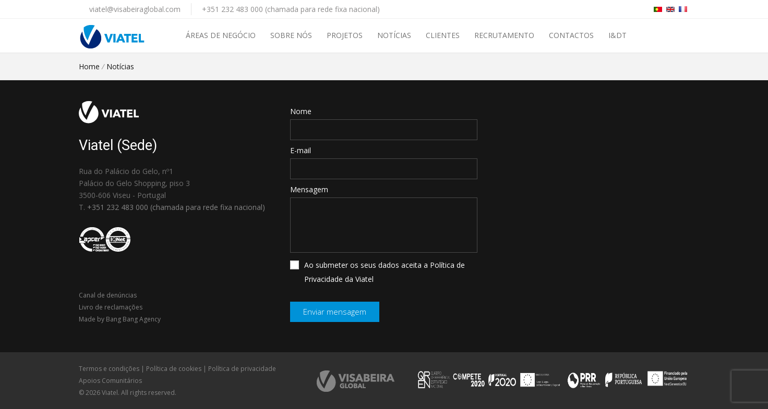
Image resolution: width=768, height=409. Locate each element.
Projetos (345, 35)
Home (89, 66)
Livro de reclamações (110, 307)
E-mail (300, 150)
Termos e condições (109, 368)
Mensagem (309, 189)
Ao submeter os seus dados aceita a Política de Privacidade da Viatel (377, 272)
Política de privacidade (242, 368)
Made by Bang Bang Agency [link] (120, 319)
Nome (300, 111)
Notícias (394, 35)
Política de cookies (173, 368)
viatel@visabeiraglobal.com (135, 9)
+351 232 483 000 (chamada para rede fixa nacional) (291, 9)
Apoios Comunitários (110, 380)
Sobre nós (291, 35)
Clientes (443, 35)
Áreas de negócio (221, 35)
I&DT (617, 35)
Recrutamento (504, 35)
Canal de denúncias (108, 295)
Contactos (571, 35)
